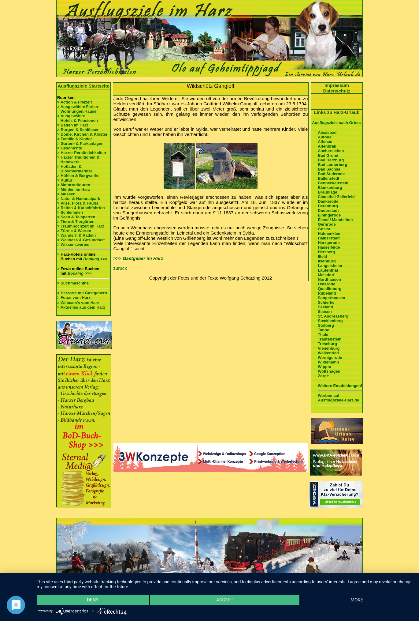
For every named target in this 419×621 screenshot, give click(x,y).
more (356, 600)
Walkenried (328, 353)
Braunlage (327, 192)
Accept (224, 600)
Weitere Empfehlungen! (340, 385)
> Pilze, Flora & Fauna (77, 203)
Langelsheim (330, 265)
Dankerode (328, 201)
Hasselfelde (329, 247)
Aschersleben (331, 151)
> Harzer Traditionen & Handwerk (78, 159)
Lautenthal (328, 270)
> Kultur (64, 180)
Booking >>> (95, 259)
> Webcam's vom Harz (78, 302)
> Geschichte (69, 148)
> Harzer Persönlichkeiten (81, 152)
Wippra (324, 366)
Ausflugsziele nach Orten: (336, 122)
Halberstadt (329, 238)
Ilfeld (322, 256)
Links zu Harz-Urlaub (336, 112)
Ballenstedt (328, 178)
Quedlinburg (329, 288)
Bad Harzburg (331, 160)
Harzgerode (329, 242)
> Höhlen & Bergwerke (78, 175)
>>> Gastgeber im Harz (138, 258)
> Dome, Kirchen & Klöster (82, 134)
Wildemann (328, 362)
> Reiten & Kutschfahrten (81, 207)
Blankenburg (330, 187)
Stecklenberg (330, 320)
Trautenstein (329, 339)
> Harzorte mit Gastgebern (82, 293)
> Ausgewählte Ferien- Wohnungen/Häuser (78, 109)
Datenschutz (336, 90)
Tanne (323, 330)
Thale (323, 334)
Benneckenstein (333, 183)
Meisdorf (326, 275)
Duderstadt (328, 210)
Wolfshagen (329, 371)
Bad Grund (328, 155)
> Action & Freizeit (74, 102)
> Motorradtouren (73, 185)
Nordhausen (329, 279)
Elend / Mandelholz (336, 219)
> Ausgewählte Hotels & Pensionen (77, 118)
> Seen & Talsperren (76, 217)
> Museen (66, 194)
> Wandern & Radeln (76, 235)
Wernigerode (330, 357)
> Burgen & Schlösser (77, 129)
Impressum (336, 85)
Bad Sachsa (329, 169)
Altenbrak (327, 146)
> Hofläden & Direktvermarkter (74, 168)
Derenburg (328, 206)
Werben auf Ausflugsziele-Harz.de (338, 397)
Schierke (326, 302)
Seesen (325, 311)
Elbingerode (329, 215)
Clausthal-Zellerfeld (336, 196)
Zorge (323, 376)
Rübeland (327, 293)
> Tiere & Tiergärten (76, 221)
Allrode (325, 137)
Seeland (325, 307)
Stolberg (326, 325)
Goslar (324, 229)
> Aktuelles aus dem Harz (81, 307)
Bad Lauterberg (332, 164)
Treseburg (327, 343)
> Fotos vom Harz (74, 297)
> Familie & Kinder (74, 139)
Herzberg (326, 252)
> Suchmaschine (73, 283)
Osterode (326, 284)
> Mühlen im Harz (73, 189)
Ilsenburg (327, 261)
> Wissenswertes (73, 244)
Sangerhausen (331, 297)
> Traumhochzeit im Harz (80, 226)
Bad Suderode (331, 173)
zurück (120, 268)
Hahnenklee (329, 233)
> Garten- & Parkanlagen (80, 143)
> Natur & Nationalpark (78, 198)
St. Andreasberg (333, 316)
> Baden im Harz (72, 125)
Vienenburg (328, 348)
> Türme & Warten (74, 230)
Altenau (325, 141)
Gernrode (327, 224)
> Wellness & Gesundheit (81, 240)
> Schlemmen (70, 212)
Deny (92, 600)
